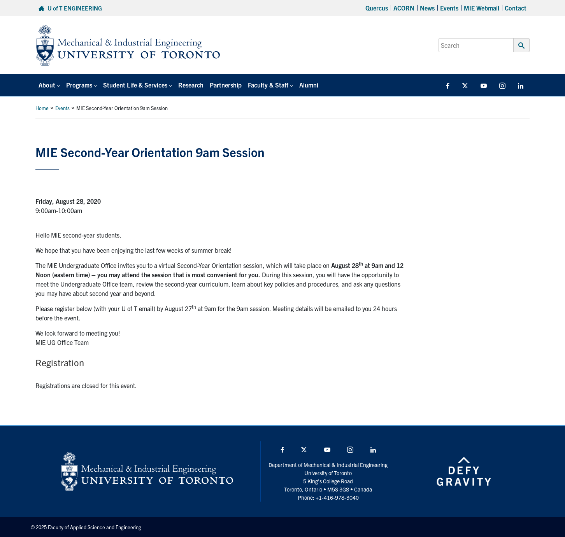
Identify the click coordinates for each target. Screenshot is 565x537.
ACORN (403, 8)
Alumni (308, 85)
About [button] (47, 85)
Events (449, 8)
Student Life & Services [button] (135, 85)
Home (42, 108)
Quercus (376, 8)
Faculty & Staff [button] (268, 85)
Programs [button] (79, 85)
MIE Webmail (481, 8)
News (427, 8)
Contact (515, 8)
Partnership (226, 85)
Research (191, 85)
